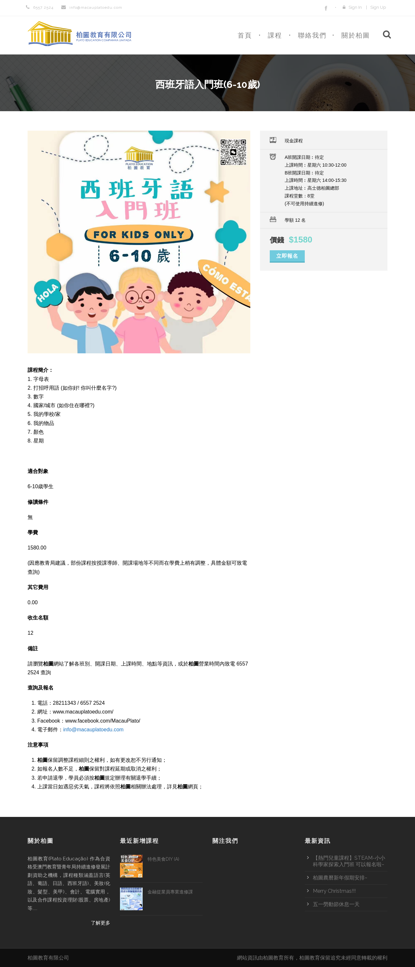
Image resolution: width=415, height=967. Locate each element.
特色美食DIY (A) (163, 859)
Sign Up (378, 7)
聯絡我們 (312, 35)
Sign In (355, 7)
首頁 (245, 35)
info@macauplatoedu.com (93, 729)
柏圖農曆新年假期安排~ (340, 878)
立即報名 (287, 256)
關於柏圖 (355, 35)
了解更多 (100, 923)
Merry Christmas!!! (334, 891)
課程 (275, 35)
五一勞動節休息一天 (336, 904)
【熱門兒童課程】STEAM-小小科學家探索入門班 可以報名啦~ (349, 861)
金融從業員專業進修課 (170, 891)
